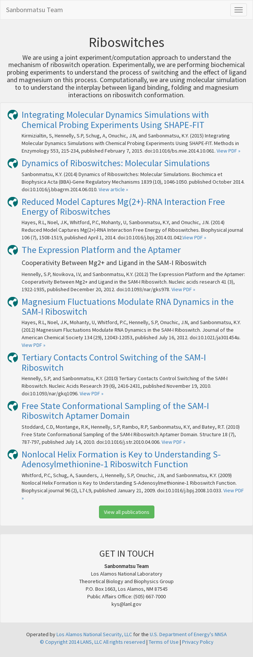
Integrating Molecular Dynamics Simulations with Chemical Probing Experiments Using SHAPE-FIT (115, 119)
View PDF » (228, 150)
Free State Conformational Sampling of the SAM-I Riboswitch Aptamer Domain (115, 410)
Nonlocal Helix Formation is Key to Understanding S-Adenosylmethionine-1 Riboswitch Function (121, 459)
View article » (113, 189)
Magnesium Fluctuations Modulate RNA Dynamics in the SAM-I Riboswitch (128, 306)
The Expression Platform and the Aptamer (101, 250)
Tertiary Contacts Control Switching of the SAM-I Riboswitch (114, 362)
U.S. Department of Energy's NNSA (188, 634)
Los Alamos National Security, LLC (94, 634)
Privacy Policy (198, 641)
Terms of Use (164, 641)
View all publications (126, 512)
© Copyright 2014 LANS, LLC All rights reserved (92, 641)
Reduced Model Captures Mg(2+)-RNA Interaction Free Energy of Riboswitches (123, 206)
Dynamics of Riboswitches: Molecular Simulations (116, 163)
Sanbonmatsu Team (34, 9)
